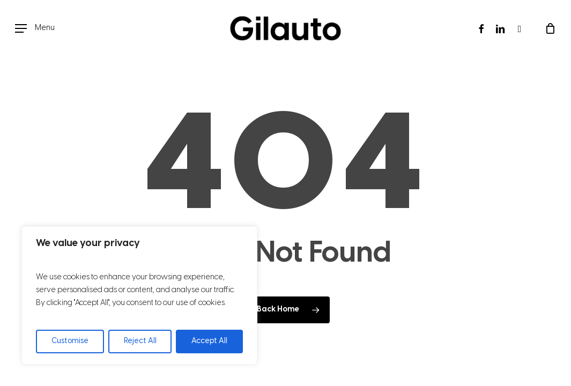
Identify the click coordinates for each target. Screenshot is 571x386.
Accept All (209, 341)
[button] (35, 28)
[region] (139, 295)
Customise (69, 341)
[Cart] (550, 28)
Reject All (140, 341)
